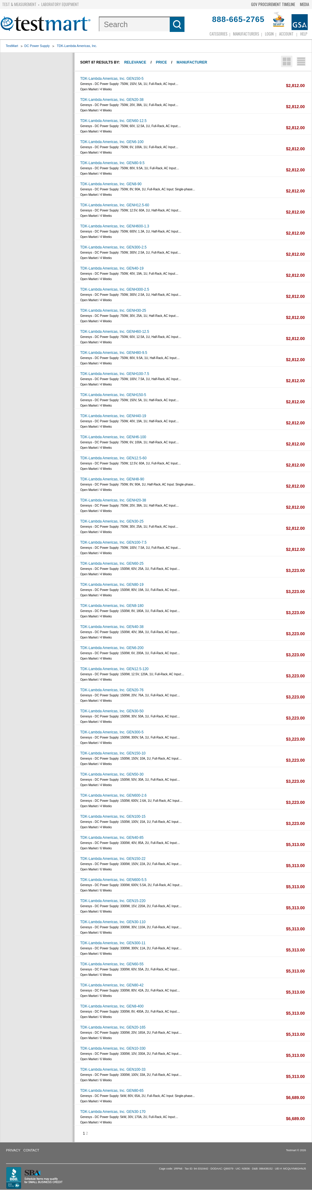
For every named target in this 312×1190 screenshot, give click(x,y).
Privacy (13, 1150)
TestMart (12, 46)
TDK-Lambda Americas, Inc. (77, 46)
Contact (31, 1150)
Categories (219, 34)
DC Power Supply (37, 46)
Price (161, 62)
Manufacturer (192, 62)
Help (303, 34)
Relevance (135, 62)
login (269, 34)
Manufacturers (246, 34)
